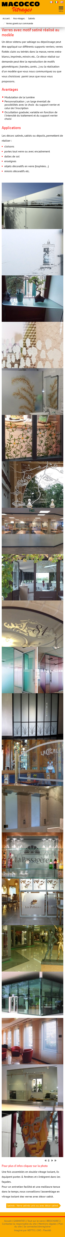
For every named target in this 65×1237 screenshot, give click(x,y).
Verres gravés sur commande (19, 23)
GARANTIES (19, 1220)
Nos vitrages (19, 18)
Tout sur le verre (36, 1220)
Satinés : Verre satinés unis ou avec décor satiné (33, 1205)
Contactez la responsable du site (19, 1223)
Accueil (6, 18)
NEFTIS (31, 1230)
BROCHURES (53, 1220)
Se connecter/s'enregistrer (37, 1226)
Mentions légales (47, 1223)
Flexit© (47, 1230)
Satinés (31, 18)
